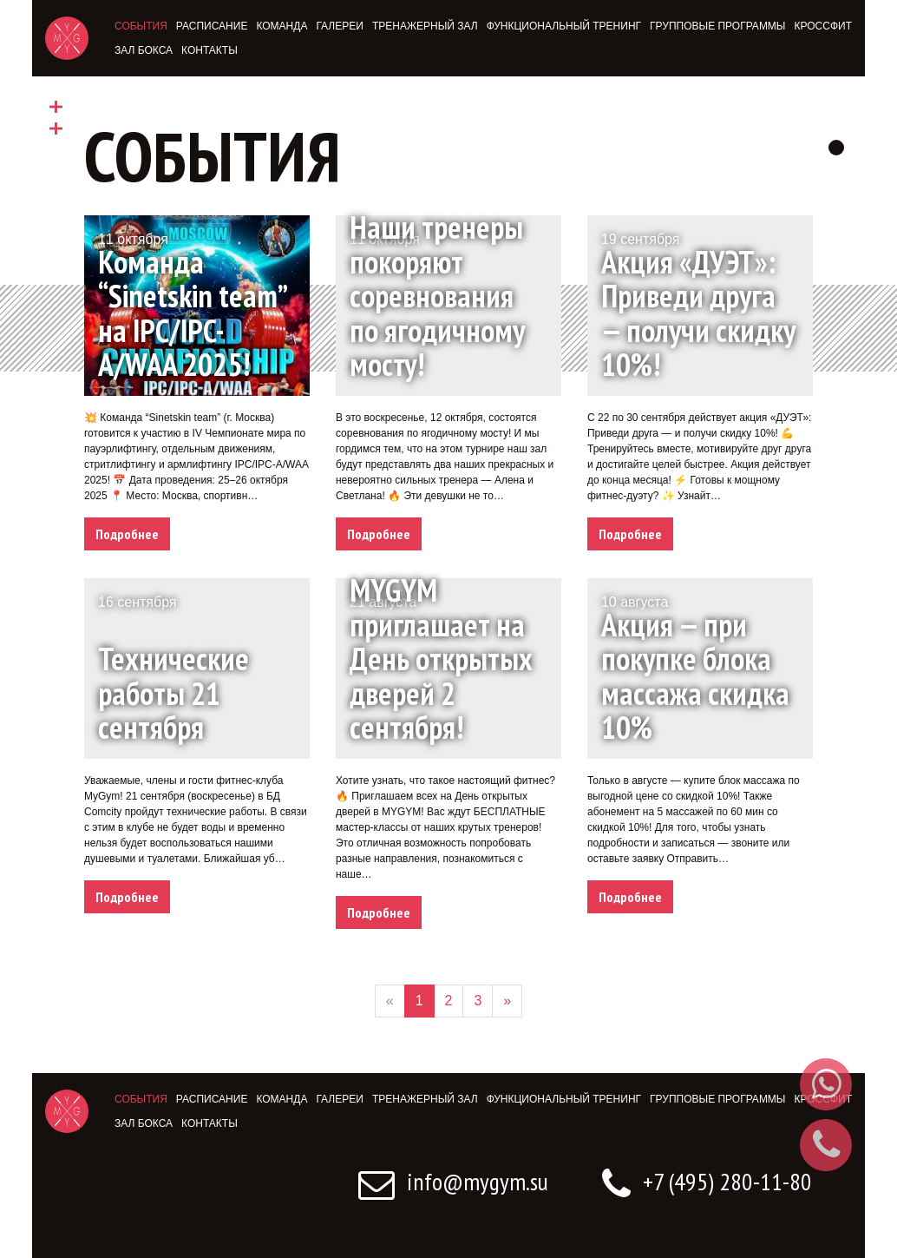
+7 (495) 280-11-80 (707, 1181)
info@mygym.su (453, 1181)
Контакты (209, 50)
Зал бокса (144, 50)
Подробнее (127, 534)
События (141, 26)
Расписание (212, 26)
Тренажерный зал (425, 26)
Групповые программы (717, 26)
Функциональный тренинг (564, 26)
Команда (281, 26)
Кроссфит (823, 26)
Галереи (339, 26)
